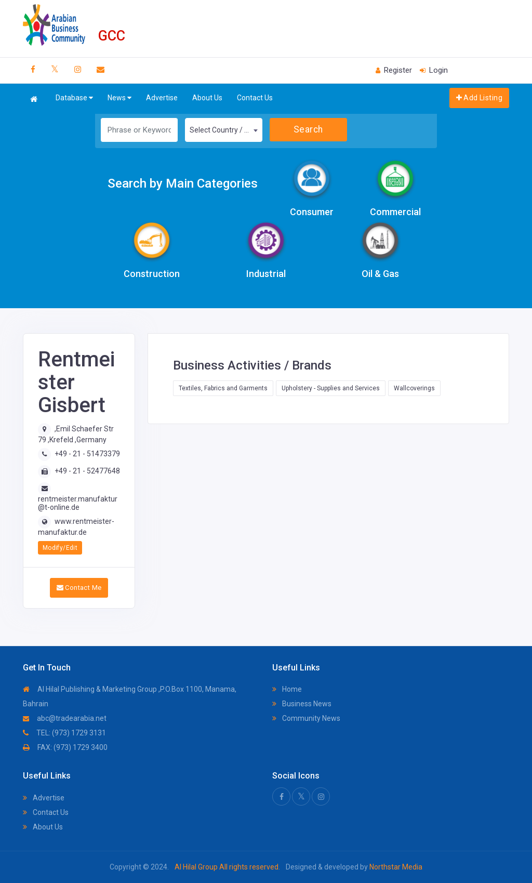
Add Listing (479, 98)
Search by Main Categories (183, 183)
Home (287, 689)
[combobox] (223, 130)
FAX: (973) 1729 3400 (65, 747)
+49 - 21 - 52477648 (87, 471)
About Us (207, 98)
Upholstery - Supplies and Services (331, 388)
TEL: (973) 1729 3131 (64, 733)
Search (308, 129)
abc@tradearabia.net (65, 718)
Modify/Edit (60, 547)
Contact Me (79, 587)
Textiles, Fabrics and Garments (223, 388)
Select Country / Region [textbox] (226, 130)
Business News (301, 704)
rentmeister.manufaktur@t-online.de (77, 503)
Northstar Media (395, 867)
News (119, 98)
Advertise (162, 98)
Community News (306, 718)
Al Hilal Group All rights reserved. (227, 867)
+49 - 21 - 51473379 (87, 454)
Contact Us (255, 98)
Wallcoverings (414, 388)
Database (74, 98)
